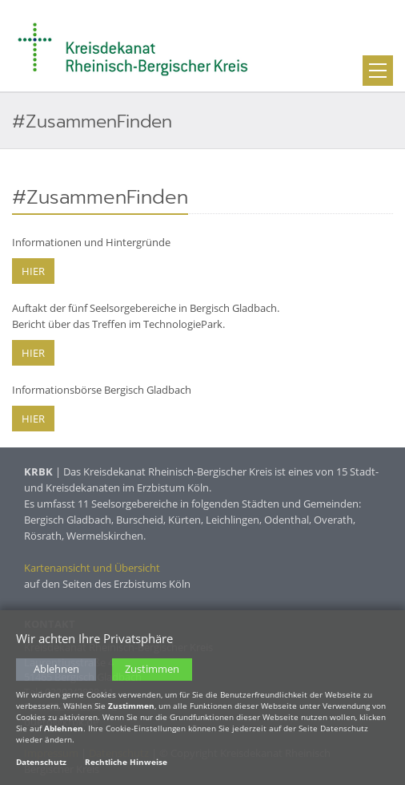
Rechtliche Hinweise (126, 761)
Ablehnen (56, 669)
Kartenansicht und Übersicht (92, 567)
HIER (33, 271)
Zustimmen (152, 669)
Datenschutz (41, 761)
